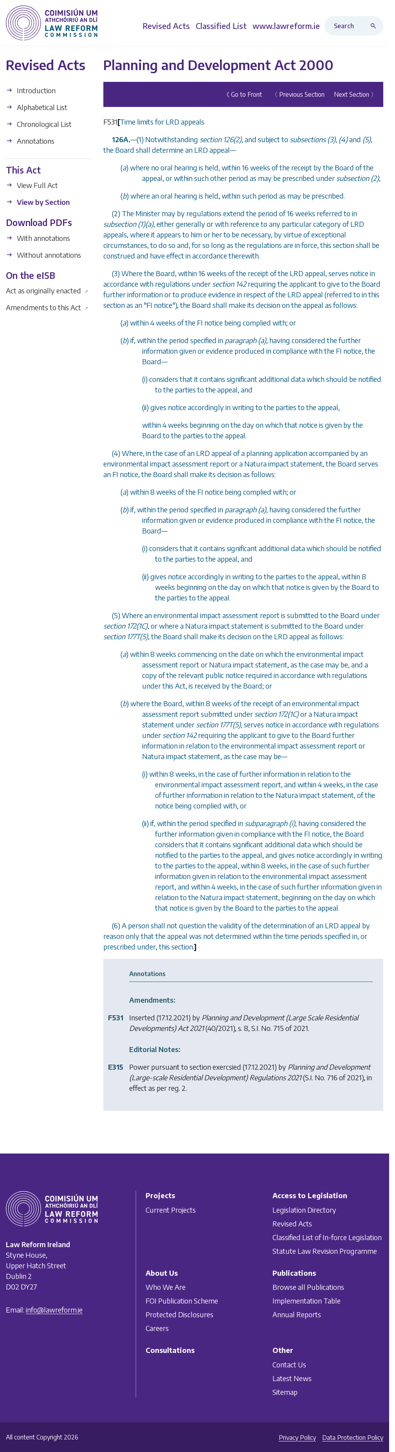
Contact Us (289, 1364)
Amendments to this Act (47, 307)
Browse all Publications (308, 1286)
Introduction (31, 90)
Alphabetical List (36, 107)
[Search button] (375, 26)
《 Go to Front (242, 94)
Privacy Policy (297, 1437)
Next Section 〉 (355, 94)
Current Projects (171, 1209)
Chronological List (39, 123)
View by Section (38, 201)
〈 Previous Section (298, 94)
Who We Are (166, 1286)
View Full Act (32, 185)
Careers (157, 1328)
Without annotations (43, 254)
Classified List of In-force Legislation (327, 1236)
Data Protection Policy (352, 1437)
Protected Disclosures (179, 1314)
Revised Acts (292, 1223)
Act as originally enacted (47, 290)
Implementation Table (306, 1300)
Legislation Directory (304, 1209)
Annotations (30, 140)
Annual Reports (296, 1314)
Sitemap (285, 1391)
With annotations (38, 237)
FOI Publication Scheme (182, 1300)
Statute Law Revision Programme (324, 1250)
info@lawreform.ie (54, 1309)
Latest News (292, 1378)
